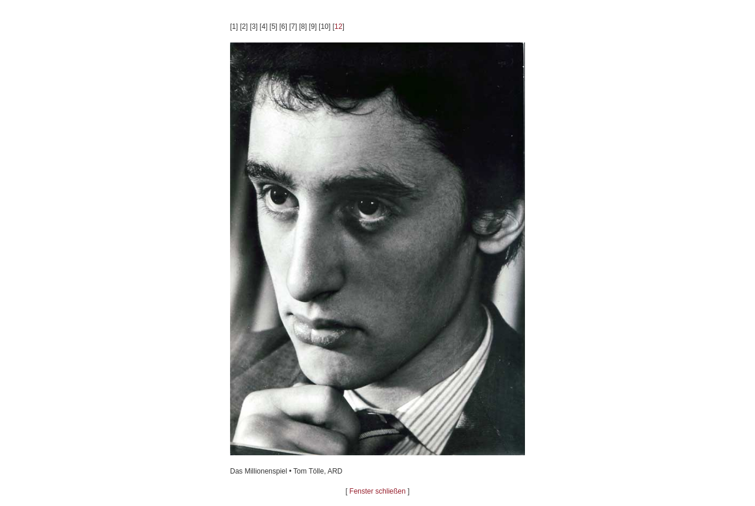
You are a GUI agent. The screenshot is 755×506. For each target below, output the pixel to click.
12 (338, 26)
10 (325, 26)
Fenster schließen (377, 491)
